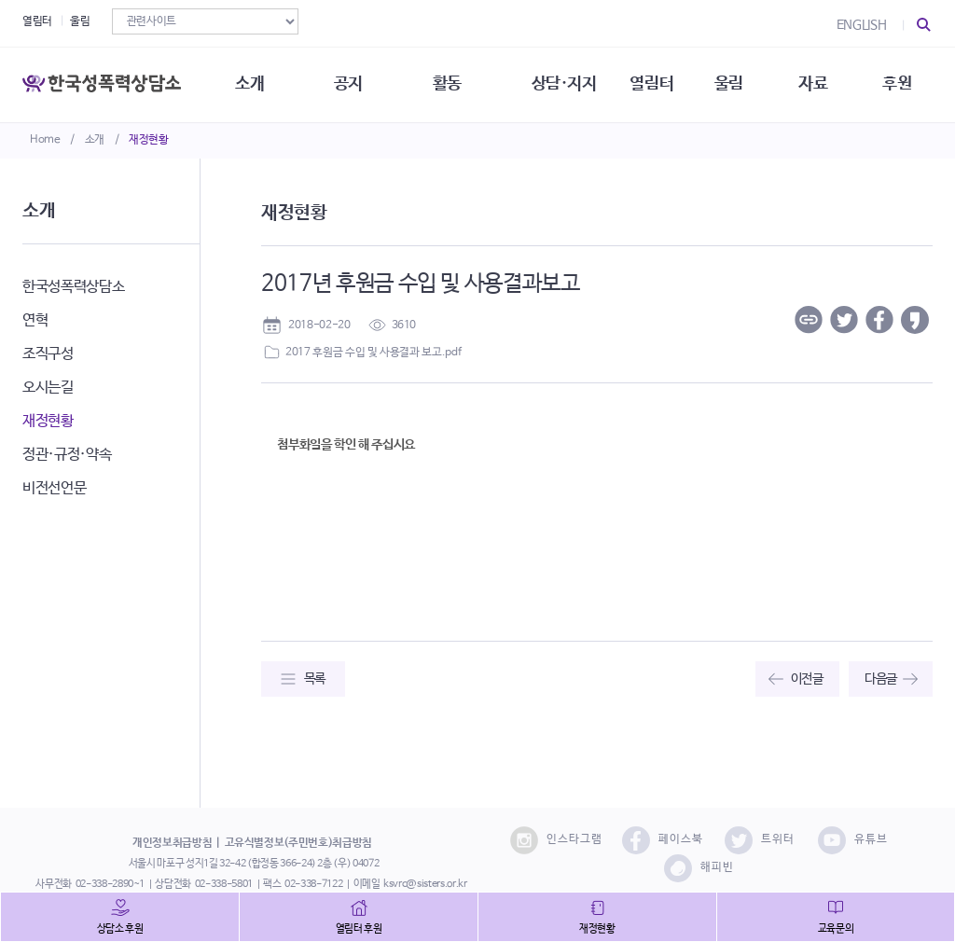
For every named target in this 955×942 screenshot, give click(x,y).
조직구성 (48, 354)
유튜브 (853, 840)
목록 (314, 679)
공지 (348, 84)
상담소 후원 (120, 929)
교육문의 (836, 929)
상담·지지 (564, 84)
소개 (94, 139)
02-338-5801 (224, 884)
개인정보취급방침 (172, 843)
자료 (812, 84)
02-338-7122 (313, 884)
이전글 (807, 679)
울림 (80, 21)
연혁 (35, 320)
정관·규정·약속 (66, 455)
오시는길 (48, 387)
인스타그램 (556, 840)
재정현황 (149, 139)
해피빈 (699, 868)
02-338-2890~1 (110, 884)
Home (45, 139)
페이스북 (662, 840)
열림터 (37, 21)
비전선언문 (54, 488)
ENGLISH (862, 25)
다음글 (881, 679)
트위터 (760, 840)
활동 (447, 84)
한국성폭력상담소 (73, 287)
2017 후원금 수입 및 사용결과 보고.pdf (373, 352)
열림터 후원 (359, 929)
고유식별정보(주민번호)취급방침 (298, 843)
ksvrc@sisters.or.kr (424, 884)
